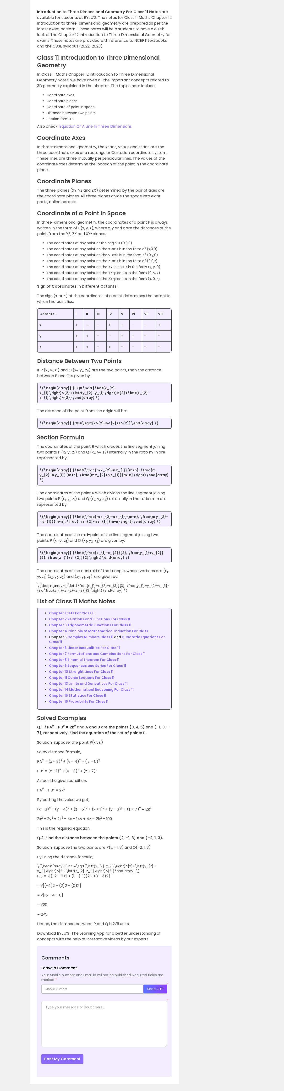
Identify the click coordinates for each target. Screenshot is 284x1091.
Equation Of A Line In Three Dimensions (95, 126)
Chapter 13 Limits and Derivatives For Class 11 (88, 683)
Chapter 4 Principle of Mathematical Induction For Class (98, 631)
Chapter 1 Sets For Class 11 (71, 613)
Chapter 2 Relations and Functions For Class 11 (89, 619)
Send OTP (155, 988)
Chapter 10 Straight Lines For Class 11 (81, 671)
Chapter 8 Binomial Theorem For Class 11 (84, 659)
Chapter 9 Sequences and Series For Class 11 (87, 665)
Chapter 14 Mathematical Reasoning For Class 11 (91, 689)
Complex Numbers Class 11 (90, 637)
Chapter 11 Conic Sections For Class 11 (81, 677)
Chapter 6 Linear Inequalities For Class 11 (84, 647)
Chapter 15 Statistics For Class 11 (77, 695)
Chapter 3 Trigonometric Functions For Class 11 (90, 625)
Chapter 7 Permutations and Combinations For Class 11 (97, 653)
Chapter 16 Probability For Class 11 (78, 701)
